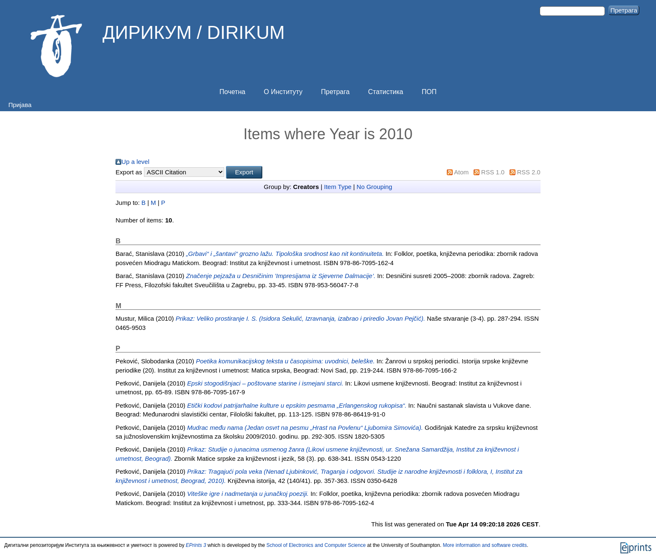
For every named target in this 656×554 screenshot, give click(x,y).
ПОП (429, 91)
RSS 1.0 (493, 172)
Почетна (233, 91)
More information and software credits (485, 545)
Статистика (385, 91)
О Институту (283, 91)
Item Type (338, 186)
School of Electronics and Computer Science (316, 545)
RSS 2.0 (529, 172)
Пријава (19, 104)
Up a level (135, 161)
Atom (461, 172)
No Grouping (374, 186)
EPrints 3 (196, 545)
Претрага (335, 91)
